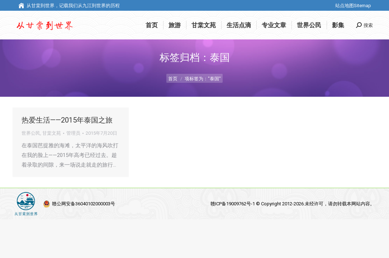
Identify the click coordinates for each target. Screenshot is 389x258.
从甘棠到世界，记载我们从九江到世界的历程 (69, 5)
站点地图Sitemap (353, 5)
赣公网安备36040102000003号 (83, 203)
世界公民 (31, 133)
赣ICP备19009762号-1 (233, 203)
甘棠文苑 (51, 133)
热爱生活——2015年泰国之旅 (67, 120)
